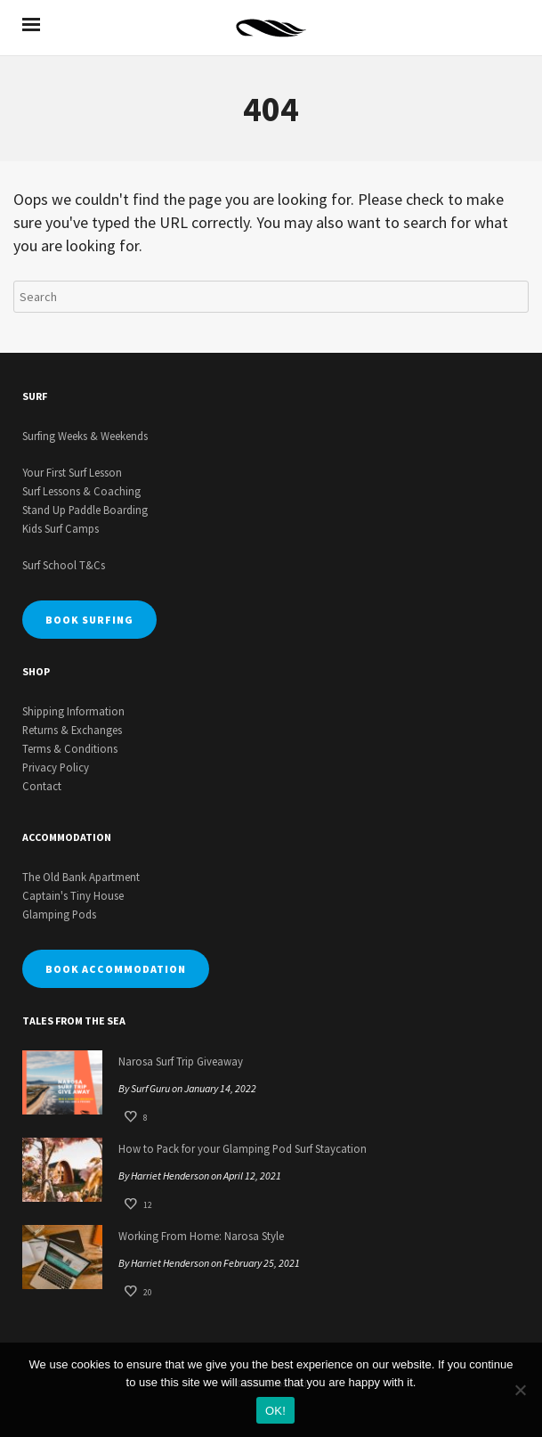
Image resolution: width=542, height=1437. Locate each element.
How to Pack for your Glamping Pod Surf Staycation (242, 1148)
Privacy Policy (55, 767)
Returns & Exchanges (72, 730)
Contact (41, 786)
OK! (275, 1410)
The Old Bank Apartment (81, 877)
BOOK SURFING (89, 619)
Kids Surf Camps (60, 528)
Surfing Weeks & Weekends (85, 436)
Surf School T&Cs (63, 565)
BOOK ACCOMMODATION (115, 969)
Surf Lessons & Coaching (81, 491)
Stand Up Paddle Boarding (85, 509)
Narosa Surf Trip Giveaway (180, 1061)
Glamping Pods (59, 914)
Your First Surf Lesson (72, 472)
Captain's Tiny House (73, 895)
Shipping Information (73, 711)
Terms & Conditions (69, 748)
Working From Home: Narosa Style (201, 1236)
